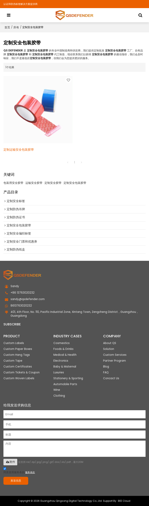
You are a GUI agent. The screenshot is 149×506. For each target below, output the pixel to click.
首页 (7, 27)
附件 (10, 461)
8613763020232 (21, 306)
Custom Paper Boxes (17, 349)
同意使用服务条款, (19, 471)
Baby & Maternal (64, 367)
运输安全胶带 (33, 183)
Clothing (59, 396)
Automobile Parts (65, 384)
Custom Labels (13, 343)
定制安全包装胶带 (75, 183)
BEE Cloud (124, 501)
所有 (16, 27)
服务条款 (30, 472)
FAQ (106, 372)
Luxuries (58, 372)
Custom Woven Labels (18, 378)
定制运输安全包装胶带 (18, 149)
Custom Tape (12, 361)
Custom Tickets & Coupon (21, 372)
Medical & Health (65, 355)
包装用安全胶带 (13, 183)
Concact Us (111, 378)
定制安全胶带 (53, 183)
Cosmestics (61, 343)
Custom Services (114, 355)
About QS (109, 343)
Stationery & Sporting (68, 378)
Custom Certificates (17, 367)
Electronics (60, 361)
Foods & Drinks (63, 349)
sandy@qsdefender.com (28, 299)
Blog (106, 367)
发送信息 (16, 481)
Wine (56, 390)
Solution (108, 349)
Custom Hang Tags (16, 355)
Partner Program (114, 361)
